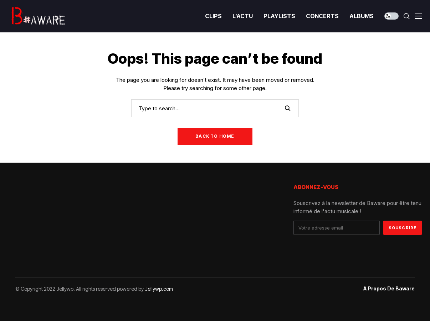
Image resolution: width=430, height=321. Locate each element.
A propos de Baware (389, 288)
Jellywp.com (159, 289)
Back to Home (214, 136)
